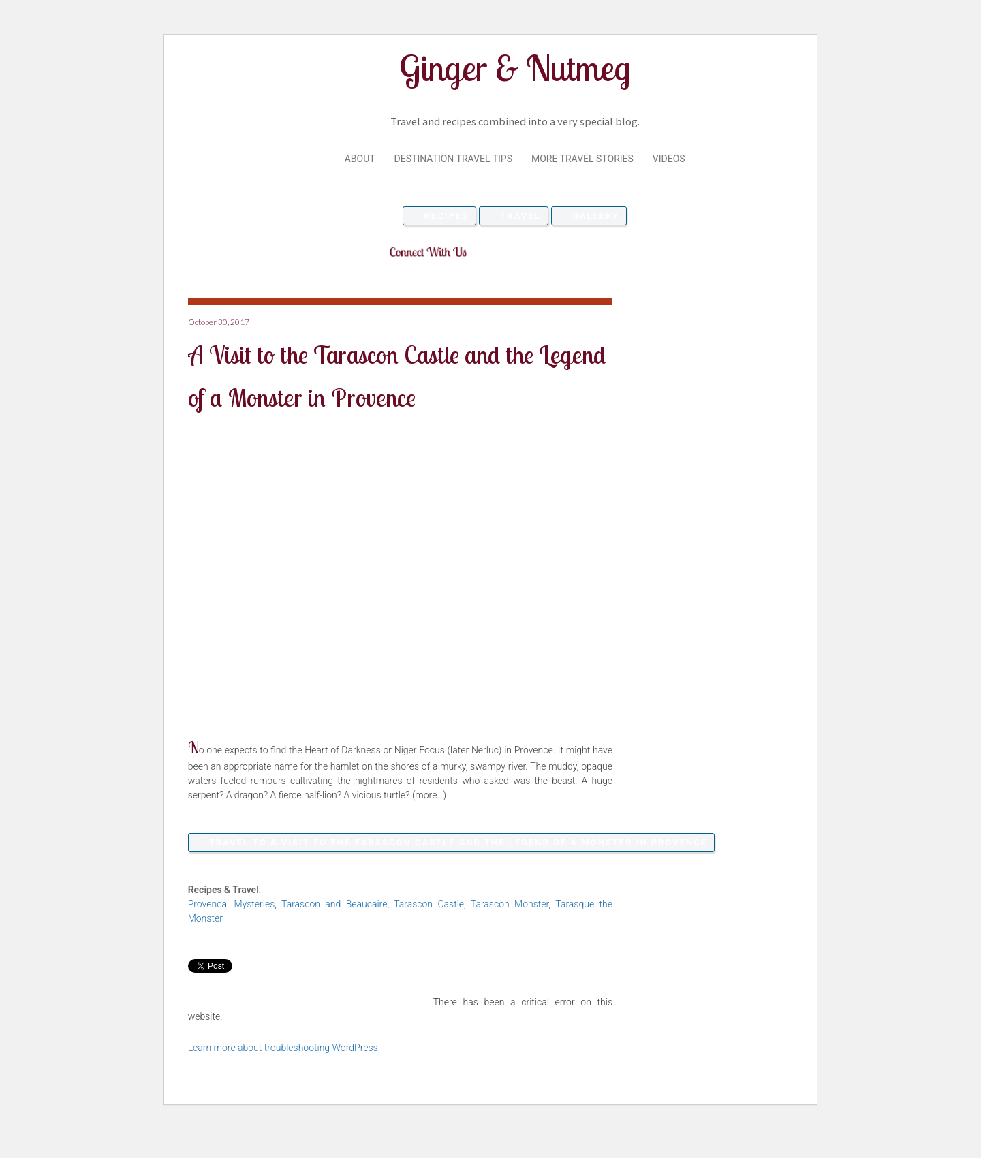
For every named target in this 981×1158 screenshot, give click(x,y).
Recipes (446, 215)
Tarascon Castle (429, 903)
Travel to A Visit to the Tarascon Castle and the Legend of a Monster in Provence (458, 842)
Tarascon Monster (510, 903)
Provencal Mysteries (231, 903)
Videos (669, 158)
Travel (520, 215)
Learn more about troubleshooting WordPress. (284, 1047)
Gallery (595, 215)
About (360, 158)
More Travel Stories (582, 158)
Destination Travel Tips (453, 158)
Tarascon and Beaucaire (334, 903)
